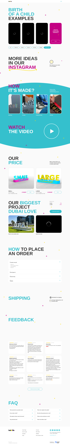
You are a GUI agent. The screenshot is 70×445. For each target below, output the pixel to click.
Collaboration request (55, 211)
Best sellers (38, 431)
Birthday (22, 47)
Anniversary (16, 47)
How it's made (24, 431)
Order (30, 192)
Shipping (37, 433)
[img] (11, 430)
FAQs (23, 435)
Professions (34, 47)
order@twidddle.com (53, 435)
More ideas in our (22, 63)
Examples (23, 433)
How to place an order (39, 435)
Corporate (28, 47)
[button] (14, 104)
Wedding (41, 47)
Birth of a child (47, 47)
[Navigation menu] (61, 1)
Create (56, 41)
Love (10, 47)
